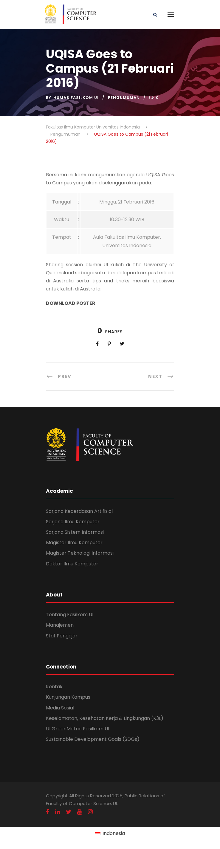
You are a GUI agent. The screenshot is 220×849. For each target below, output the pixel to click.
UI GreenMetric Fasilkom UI (77, 728)
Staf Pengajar (62, 635)
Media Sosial (60, 707)
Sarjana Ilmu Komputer (73, 521)
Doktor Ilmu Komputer (72, 563)
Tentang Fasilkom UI (69, 614)
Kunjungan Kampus (68, 697)
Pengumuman (124, 97)
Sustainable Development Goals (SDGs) (93, 739)
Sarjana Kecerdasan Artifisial (79, 511)
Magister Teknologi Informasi (80, 553)
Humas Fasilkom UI (76, 97)
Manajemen (60, 625)
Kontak (54, 686)
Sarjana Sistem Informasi (75, 532)
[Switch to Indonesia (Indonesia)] (110, 834)
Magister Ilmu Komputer (74, 542)
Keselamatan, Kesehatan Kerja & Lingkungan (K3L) (104, 718)
